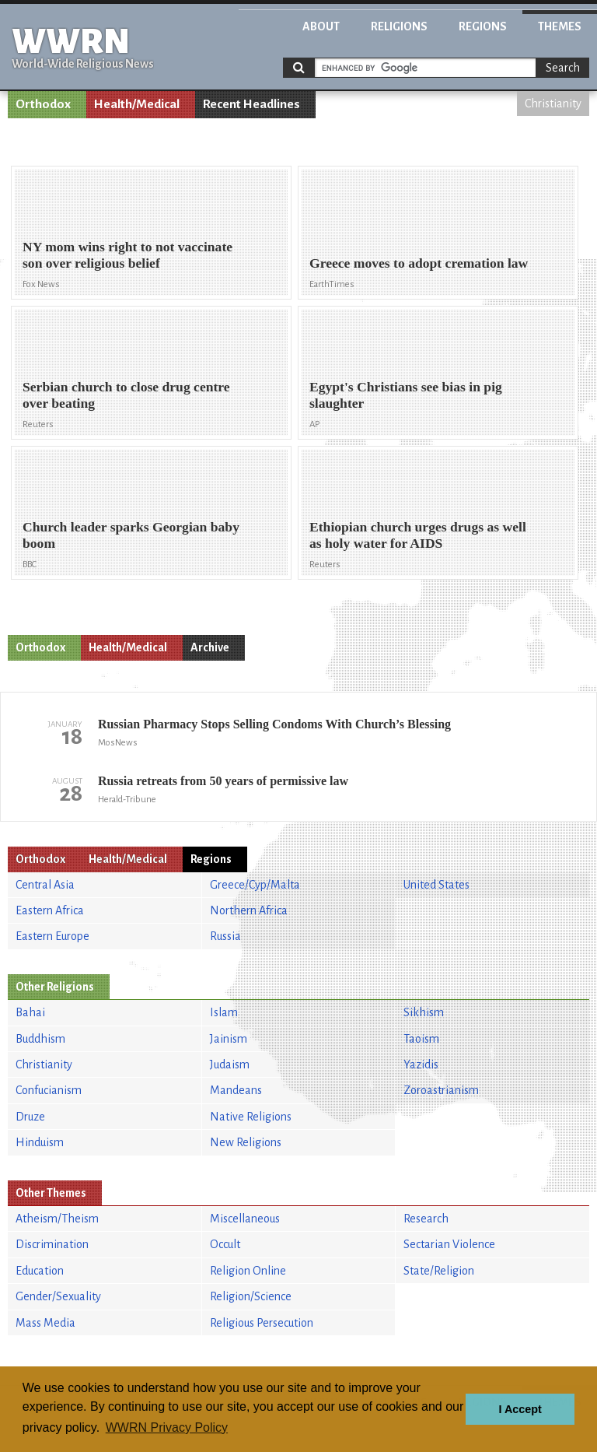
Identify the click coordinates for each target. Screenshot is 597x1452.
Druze (30, 1116)
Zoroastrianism (441, 1090)
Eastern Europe (52, 936)
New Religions (245, 1142)
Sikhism (423, 1012)
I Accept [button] (519, 1409)
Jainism (228, 1039)
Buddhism (40, 1039)
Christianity (553, 103)
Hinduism (40, 1142)
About (321, 26)
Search (563, 67)
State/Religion (438, 1270)
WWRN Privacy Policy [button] (167, 1427)
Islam (224, 1012)
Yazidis (420, 1064)
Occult (225, 1244)
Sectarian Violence (449, 1244)
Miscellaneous (245, 1218)
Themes (559, 26)
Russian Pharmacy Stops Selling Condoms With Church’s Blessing (274, 724)
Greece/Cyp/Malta (255, 885)
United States (436, 885)
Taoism (421, 1039)
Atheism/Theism (57, 1218)
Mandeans (236, 1090)
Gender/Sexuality (58, 1296)
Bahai (30, 1012)
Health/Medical (137, 104)
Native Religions (251, 1116)
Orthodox (43, 104)
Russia (225, 936)
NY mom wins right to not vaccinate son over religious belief (127, 255)
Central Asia (45, 885)
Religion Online (248, 1270)
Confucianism (49, 1090)
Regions (483, 26)
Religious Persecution (261, 1323)
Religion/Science (251, 1296)
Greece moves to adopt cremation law (418, 263)
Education (40, 1270)
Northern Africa (249, 910)
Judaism (230, 1064)
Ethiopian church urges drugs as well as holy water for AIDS (417, 535)
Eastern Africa (50, 910)
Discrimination (52, 1244)
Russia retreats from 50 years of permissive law (223, 780)
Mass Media (45, 1323)
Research (426, 1218)
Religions (399, 26)
